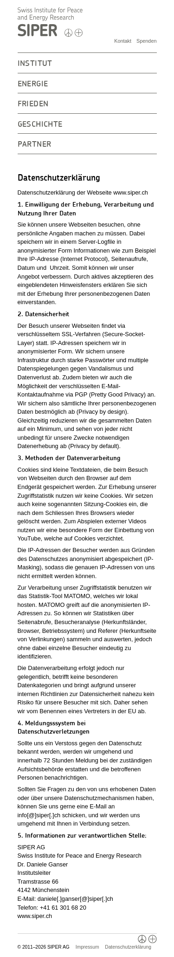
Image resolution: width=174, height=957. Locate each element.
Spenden (146, 41)
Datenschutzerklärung (128, 947)
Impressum (87, 947)
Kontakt (122, 41)
